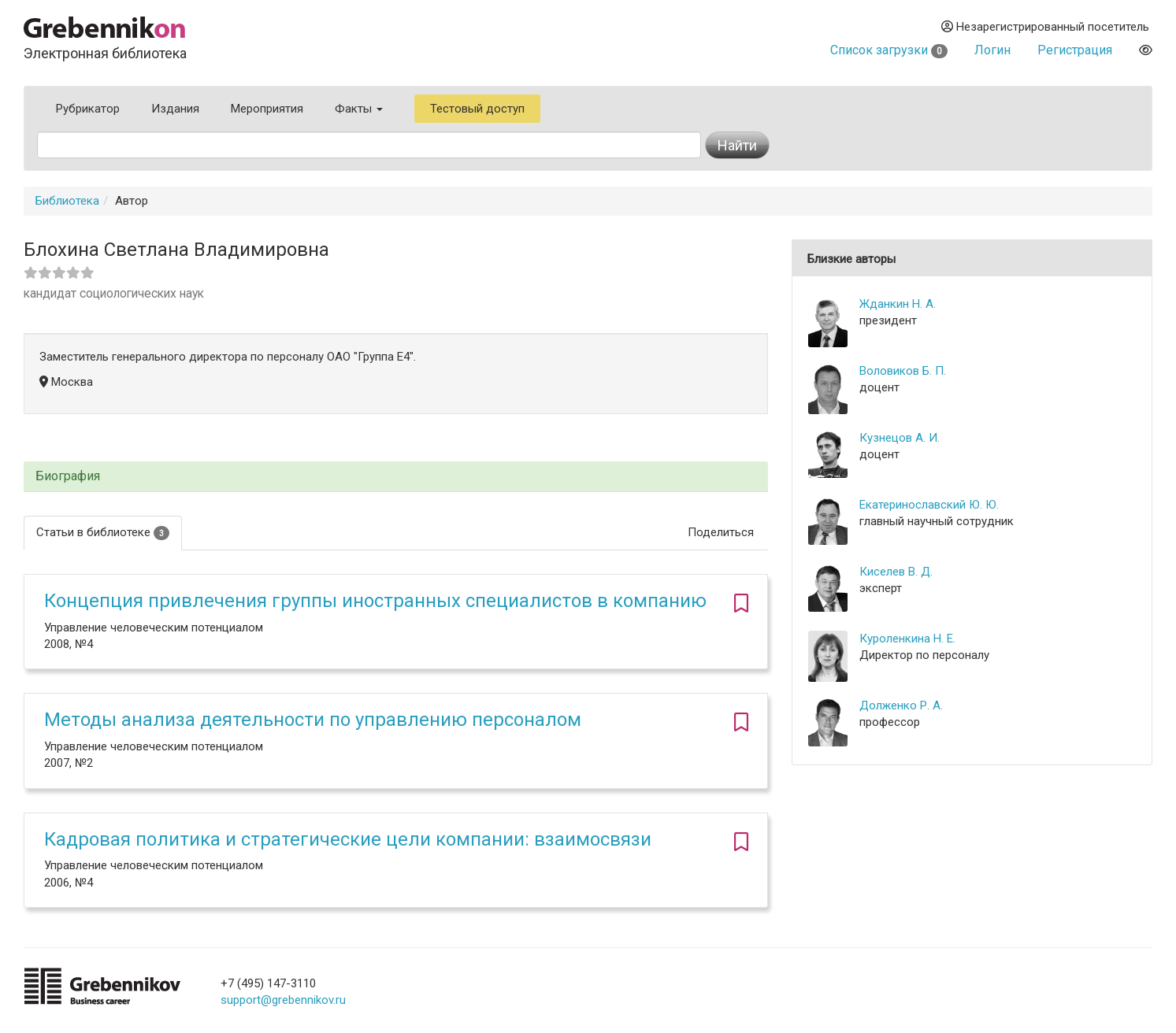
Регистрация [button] (1074, 50)
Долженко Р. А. (901, 705)
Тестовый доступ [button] (477, 109)
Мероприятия (267, 109)
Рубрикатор (88, 109)
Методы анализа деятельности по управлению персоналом (312, 720)
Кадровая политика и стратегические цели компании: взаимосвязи (347, 839)
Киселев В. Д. (896, 572)
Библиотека (67, 201)
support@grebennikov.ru (283, 1000)
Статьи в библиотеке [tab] (102, 532)
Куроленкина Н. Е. (907, 638)
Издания (175, 109)
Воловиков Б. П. (902, 371)
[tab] (396, 476)
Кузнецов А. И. (899, 438)
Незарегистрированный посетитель (1045, 27)
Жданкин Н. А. (897, 304)
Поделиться (721, 532)
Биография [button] (67, 476)
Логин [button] (992, 50)
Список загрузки (889, 50)
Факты (359, 109)
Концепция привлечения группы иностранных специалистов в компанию (375, 601)
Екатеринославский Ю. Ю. (929, 505)
